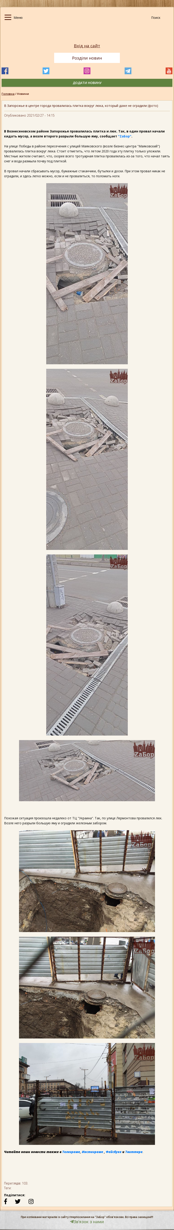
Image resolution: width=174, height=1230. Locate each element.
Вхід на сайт (87, 45)
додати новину (87, 83)
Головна (8, 94)
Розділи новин (87, 58)
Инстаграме (92, 1152)
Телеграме (71, 1152)
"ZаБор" (124, 136)
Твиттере (134, 1152)
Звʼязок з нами (87, 1221)
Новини (23, 94)
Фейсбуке (113, 1152)
